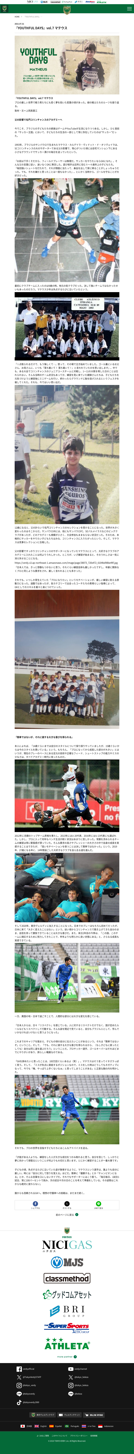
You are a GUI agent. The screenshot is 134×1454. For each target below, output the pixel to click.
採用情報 (93, 1435)
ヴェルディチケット (72, 1414)
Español (55, 1426)
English (41, 1426)
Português (72, 1426)
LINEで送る (98, 1208)
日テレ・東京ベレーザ (4, 9)
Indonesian (105, 1426)
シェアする (35, 1208)
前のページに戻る (65, 1214)
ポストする (67, 1208)
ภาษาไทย (88, 1426)
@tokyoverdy (26, 1393)
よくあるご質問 (43, 1435)
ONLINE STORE (96, 1415)
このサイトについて (59, 1435)
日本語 (26, 1426)
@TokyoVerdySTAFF (29, 1377)
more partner (64, 1357)
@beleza (75, 1393)
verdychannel (77, 1368)
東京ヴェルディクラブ (45, 1414)
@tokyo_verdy (26, 1385)
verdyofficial (25, 1368)
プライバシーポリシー (79, 1435)
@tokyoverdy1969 (28, 1402)
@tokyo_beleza (78, 1377)
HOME (17, 16)
